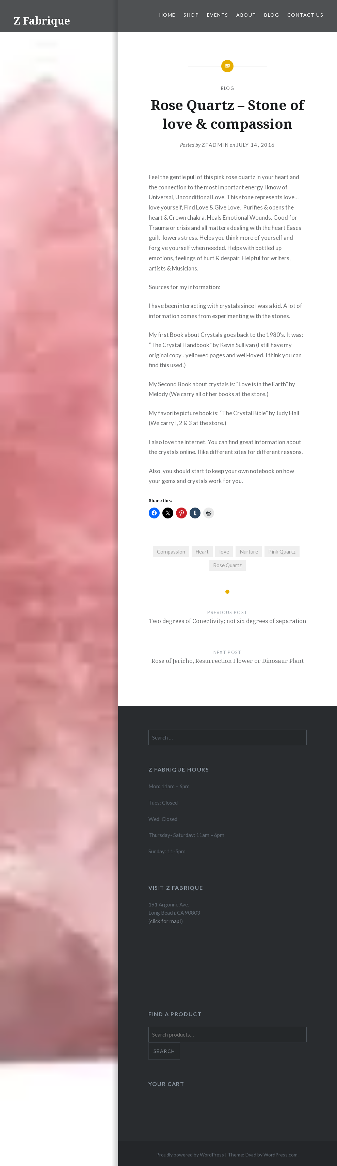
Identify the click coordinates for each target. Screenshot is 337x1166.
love (224, 551)
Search (164, 1051)
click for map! (165, 921)
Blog (271, 15)
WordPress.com (280, 1154)
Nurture (249, 551)
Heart (202, 551)
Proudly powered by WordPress (190, 1154)
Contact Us (305, 15)
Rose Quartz (227, 565)
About (246, 15)
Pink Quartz (281, 551)
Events (217, 15)
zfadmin (215, 145)
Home (167, 15)
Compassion (171, 551)
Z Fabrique (42, 21)
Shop (191, 15)
